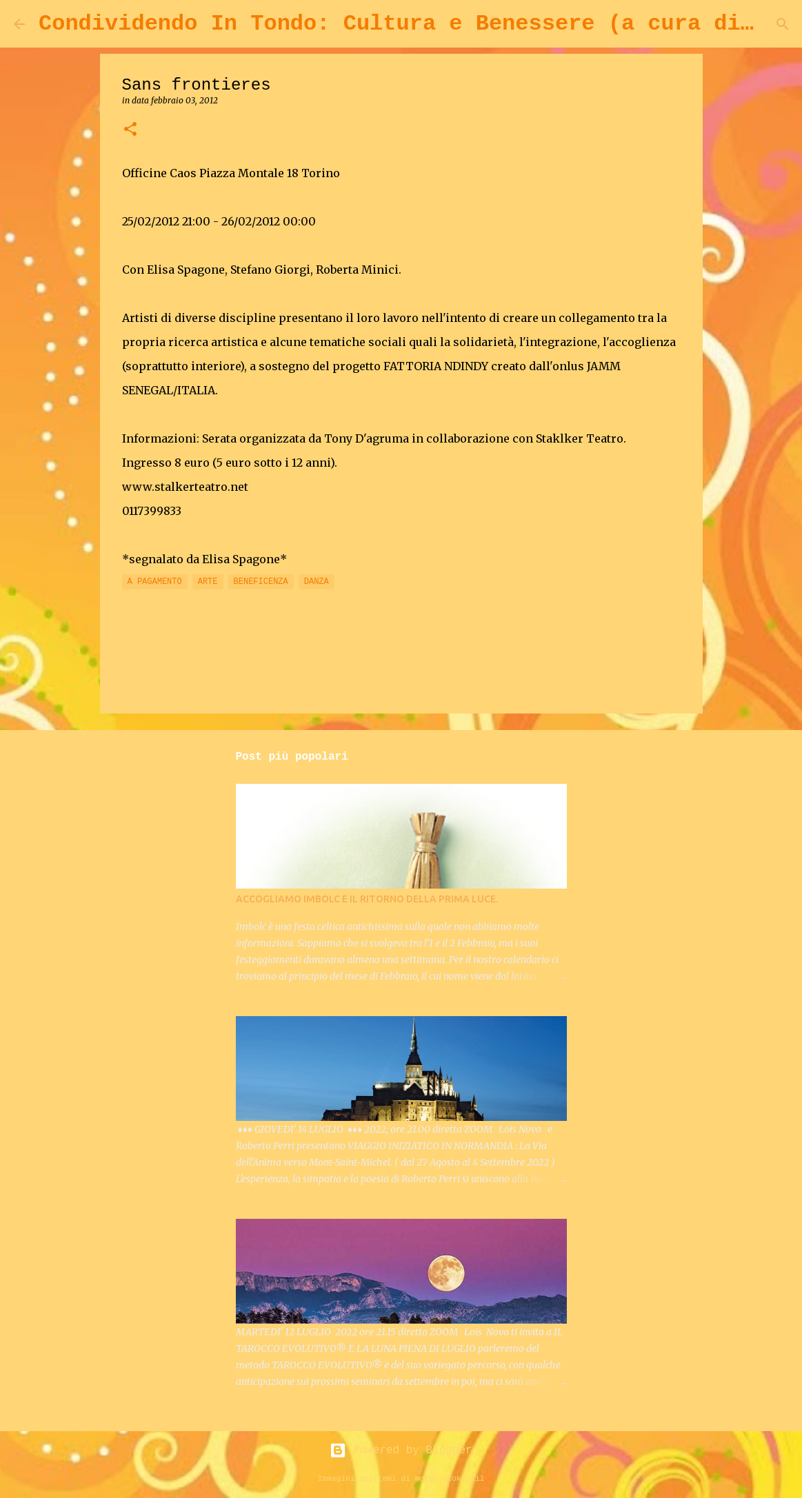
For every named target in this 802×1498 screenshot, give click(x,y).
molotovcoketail (450, 1479)
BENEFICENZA (261, 582)
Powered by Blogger (401, 1450)
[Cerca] (782, 24)
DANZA (316, 582)
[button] (130, 130)
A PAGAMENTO (155, 582)
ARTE (208, 582)
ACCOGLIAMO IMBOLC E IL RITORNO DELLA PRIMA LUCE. (367, 898)
